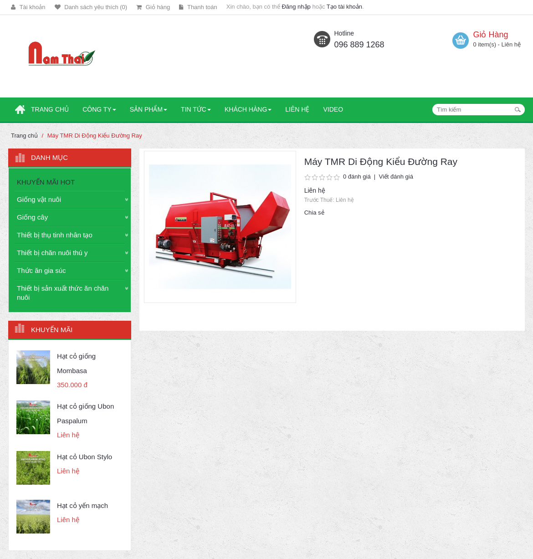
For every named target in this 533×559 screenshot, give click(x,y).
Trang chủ (24, 135)
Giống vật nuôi (39, 199)
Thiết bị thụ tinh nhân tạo (54, 235)
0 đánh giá (357, 176)
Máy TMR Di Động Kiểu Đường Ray (94, 135)
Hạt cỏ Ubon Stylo (84, 457)
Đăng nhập (296, 6)
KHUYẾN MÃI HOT (46, 182)
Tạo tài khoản (344, 6)
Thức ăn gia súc (41, 270)
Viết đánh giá (396, 176)
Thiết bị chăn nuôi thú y (52, 252)
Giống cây (32, 217)
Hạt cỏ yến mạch (82, 505)
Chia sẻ (314, 212)
